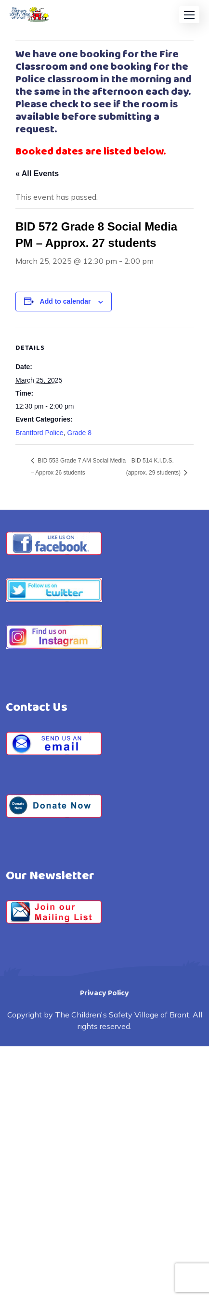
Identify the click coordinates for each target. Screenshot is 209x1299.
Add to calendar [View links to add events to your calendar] (65, 301)
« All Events (37, 173)
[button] (189, 14)
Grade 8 (79, 433)
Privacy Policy (104, 993)
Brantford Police (39, 433)
